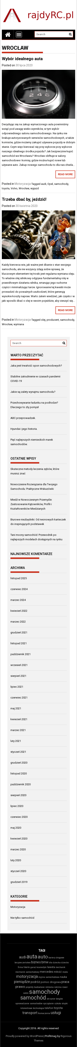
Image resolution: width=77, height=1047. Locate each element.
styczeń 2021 (18, 751)
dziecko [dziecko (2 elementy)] (65, 962)
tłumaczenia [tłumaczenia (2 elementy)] (44, 1013)
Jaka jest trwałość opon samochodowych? (36, 365)
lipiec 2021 (16, 686)
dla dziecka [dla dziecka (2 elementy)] (55, 962)
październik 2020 (20, 784)
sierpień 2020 (18, 795)
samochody (61, 183)
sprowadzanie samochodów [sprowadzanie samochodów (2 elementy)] (29, 1003)
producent (53, 319)
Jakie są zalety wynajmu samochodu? (32, 391)
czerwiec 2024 (19, 589)
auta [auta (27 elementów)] (31, 956)
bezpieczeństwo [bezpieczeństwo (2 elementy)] (23, 962)
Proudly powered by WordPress (24, 1036)
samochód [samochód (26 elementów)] (33, 997)
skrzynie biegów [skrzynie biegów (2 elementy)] (55, 998)
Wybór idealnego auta (22, 58)
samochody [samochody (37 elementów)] (44, 991)
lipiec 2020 (16, 806)
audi (43, 183)
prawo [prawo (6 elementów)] (20, 987)
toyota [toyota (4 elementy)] (58, 1008)
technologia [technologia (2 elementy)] (38, 1008)
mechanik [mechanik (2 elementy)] (60, 967)
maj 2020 (15, 827)
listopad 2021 (18, 643)
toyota (5, 188)
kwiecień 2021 (18, 719)
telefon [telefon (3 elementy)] (49, 1008)
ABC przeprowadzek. (23, 418)
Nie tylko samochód (22, 917)
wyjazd (34, 188)
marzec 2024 (18, 599)
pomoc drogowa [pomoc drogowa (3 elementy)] (51, 982)
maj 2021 (15, 708)
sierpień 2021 (18, 675)
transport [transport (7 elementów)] (29, 1013)
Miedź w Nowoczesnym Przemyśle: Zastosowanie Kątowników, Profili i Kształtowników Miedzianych (31, 504)
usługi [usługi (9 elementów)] (56, 1012)
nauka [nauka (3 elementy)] (63, 976)
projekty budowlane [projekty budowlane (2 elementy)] (35, 987)
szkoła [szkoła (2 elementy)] (57, 1003)
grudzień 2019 (18, 881)
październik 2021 (20, 654)
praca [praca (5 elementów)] (65, 982)
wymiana (19, 324)
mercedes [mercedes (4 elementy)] (46, 972)
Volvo (14, 188)
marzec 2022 (18, 621)
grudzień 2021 (18, 632)
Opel (50, 183)
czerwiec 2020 (19, 816)
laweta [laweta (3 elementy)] (51, 967)
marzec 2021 (18, 730)
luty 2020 (15, 860)
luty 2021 (15, 740)
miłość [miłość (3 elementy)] (58, 971)
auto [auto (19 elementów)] (43, 957)
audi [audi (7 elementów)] (22, 957)
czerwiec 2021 (19, 697)
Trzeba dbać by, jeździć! (24, 199)
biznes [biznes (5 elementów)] (36, 962)
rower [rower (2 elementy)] (65, 987)
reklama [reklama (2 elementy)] (49, 987)
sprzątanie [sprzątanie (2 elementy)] (48, 1003)
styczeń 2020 (18, 871)
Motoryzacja (23, 183)
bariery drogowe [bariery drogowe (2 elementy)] (56, 957)
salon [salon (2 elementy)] (26, 993)
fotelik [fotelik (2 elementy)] (27, 967)
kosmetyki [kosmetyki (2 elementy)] (42, 967)
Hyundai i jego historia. (23, 428)
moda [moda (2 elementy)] (65, 972)
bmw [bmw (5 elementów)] (44, 962)
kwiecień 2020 (18, 838)
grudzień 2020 (18, 762)
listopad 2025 (18, 578)
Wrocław (24, 188)
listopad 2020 (18, 773)
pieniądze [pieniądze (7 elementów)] (22, 981)
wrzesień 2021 (19, 665)
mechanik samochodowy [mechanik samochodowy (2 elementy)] (27, 972)
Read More (65, 174)
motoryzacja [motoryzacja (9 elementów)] (27, 976)
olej (43, 319)
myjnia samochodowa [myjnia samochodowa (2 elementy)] (48, 977)
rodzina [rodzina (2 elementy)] (58, 987)
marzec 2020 (18, 849)
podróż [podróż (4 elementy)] (35, 982)
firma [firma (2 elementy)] (20, 967)
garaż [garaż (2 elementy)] (33, 967)
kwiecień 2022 (18, 610)
